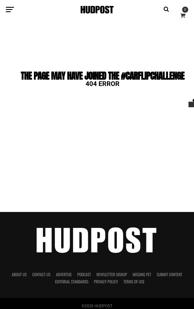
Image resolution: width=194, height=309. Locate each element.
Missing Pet (142, 274)
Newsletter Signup (111, 274)
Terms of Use (133, 281)
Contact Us (41, 274)
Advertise (64, 274)
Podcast (84, 274)
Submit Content (169, 274)
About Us (19, 274)
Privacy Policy (106, 281)
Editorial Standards (71, 281)
